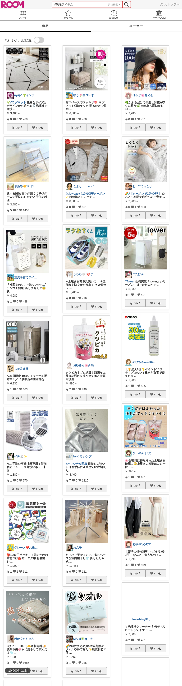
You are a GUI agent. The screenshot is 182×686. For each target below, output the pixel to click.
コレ (19, 127)
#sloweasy (73, 193)
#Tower (130, 281)
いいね (39, 127)
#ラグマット (18, 102)
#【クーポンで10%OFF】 (144, 193)
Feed (23, 14)
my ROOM (159, 14)
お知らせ (113, 14)
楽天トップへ (170, 4)
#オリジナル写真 (76, 463)
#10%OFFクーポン (93, 193)
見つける (68, 14)
